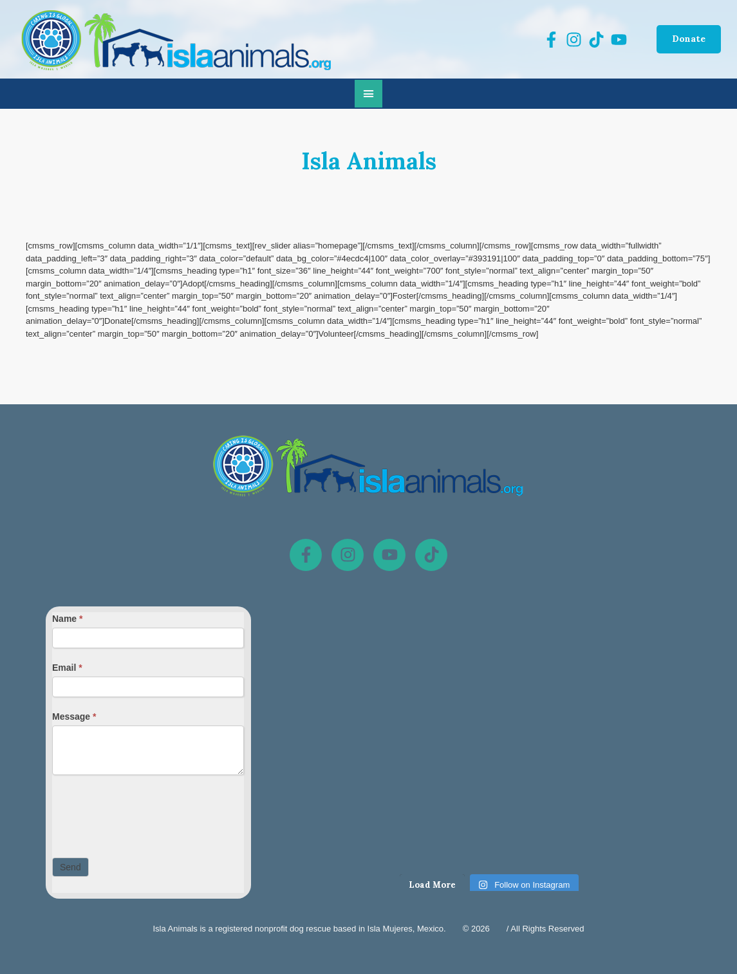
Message (74, 716)
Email (67, 667)
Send (70, 867)
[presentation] (150, 813)
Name (67, 618)
